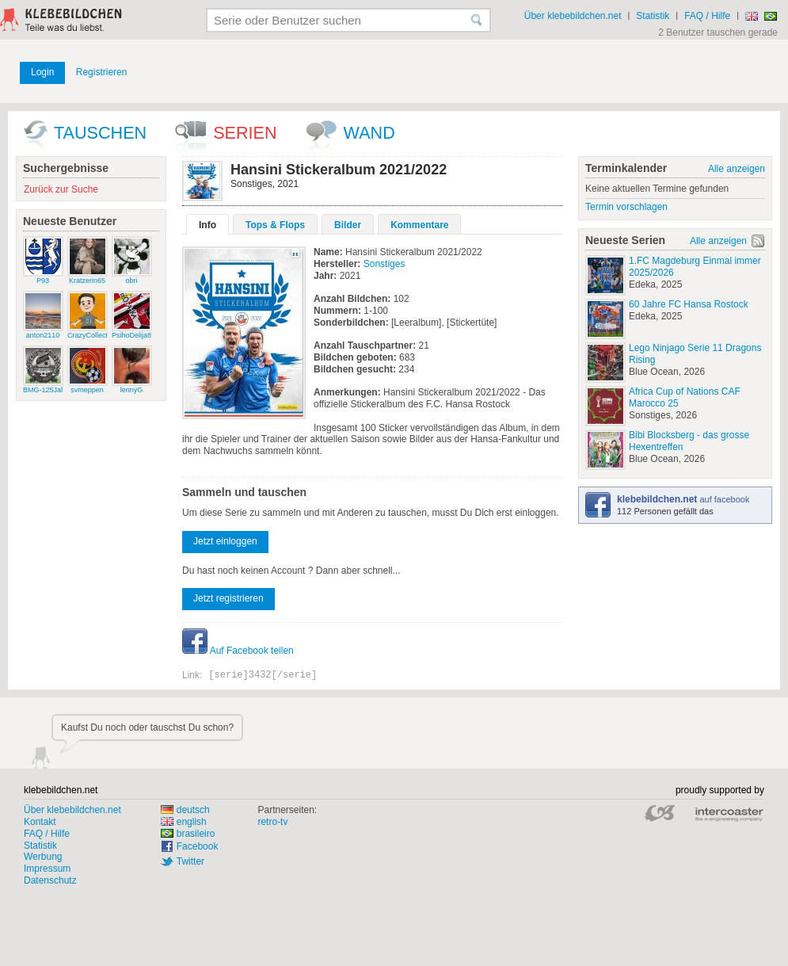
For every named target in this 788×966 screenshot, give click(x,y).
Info (207, 225)
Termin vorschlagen (626, 206)
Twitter (190, 861)
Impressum (47, 868)
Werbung (43, 856)
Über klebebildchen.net (573, 15)
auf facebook (683, 499)
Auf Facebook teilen (238, 650)
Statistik (652, 15)
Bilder (347, 225)
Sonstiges (384, 263)
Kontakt (40, 821)
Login (42, 72)
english (184, 821)
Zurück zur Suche (61, 189)
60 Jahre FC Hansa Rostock (688, 304)
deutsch (185, 809)
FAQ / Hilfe (707, 15)
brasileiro (188, 833)
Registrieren (102, 72)
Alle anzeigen (736, 168)
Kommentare (419, 225)
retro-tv (272, 821)
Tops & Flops (275, 225)
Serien (244, 133)
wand (369, 133)
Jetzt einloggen (225, 541)
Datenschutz (50, 880)
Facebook (198, 846)
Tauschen (100, 133)
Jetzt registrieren (228, 598)
